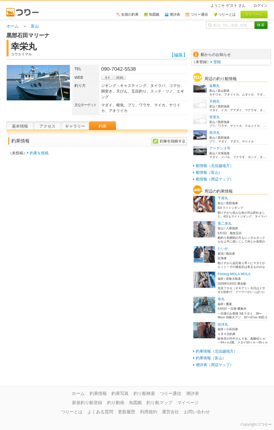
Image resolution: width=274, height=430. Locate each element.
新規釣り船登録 (87, 402)
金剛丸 (214, 86)
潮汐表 (192, 393)
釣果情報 (98, 393)
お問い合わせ (197, 411)
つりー (266, 424)
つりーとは (72, 411)
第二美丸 (225, 223)
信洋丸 (223, 324)
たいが (223, 249)
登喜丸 (214, 117)
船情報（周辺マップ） (215, 179)
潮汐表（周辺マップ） (215, 365)
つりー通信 (170, 393)
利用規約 (148, 411)
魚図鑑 (135, 402)
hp (107, 77)
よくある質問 (100, 411)
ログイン (261, 6)
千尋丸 (223, 198)
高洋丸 (214, 133)
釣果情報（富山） (211, 358)
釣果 (102, 126)
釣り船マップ (159, 402)
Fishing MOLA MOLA (234, 274)
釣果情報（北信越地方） (216, 351)
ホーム (12, 26)
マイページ (188, 402)
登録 (217, 62)
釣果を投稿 (39, 153)
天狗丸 (214, 101)
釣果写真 (120, 393)
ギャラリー (75, 126)
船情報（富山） (209, 172)
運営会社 (170, 411)
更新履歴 (126, 411)
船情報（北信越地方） (215, 165)
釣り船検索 (144, 393)
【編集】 (178, 54)
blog (120, 77)
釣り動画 (115, 402)
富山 (35, 26)
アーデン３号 (219, 148)
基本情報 (20, 126)
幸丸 (221, 299)
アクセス (47, 126)
